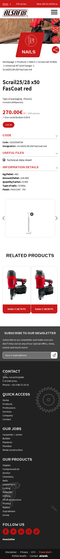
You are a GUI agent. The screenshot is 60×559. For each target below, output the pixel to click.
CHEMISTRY (8, 476)
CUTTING (6, 488)
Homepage (8, 61)
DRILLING (6, 495)
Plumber (7, 446)
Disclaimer (11, 552)
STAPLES (7, 465)
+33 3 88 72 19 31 (20, 384)
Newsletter (9, 539)
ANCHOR (6, 472)
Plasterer (7, 442)
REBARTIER (8, 492)
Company (8, 415)
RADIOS (6, 507)
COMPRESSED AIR (11, 469)
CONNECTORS (9, 484)
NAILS (32, 61)
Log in (8, 124)
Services (7, 411)
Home (6, 400)
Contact (7, 419)
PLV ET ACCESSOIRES (12, 499)
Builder (6, 438)
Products (22, 61)
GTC (33, 552)
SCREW (6, 515)
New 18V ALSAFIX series (15, 3)
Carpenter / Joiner (12, 434)
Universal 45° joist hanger (18, 65)
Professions (9, 407)
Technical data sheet (17, 160)
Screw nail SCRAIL (47, 61)
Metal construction (13, 449)
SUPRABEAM (9, 511)
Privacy (24, 552)
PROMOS (7, 503)
